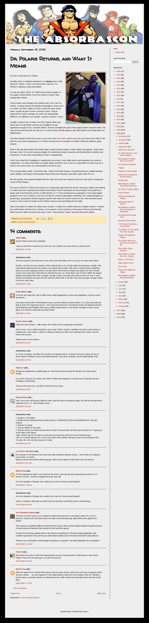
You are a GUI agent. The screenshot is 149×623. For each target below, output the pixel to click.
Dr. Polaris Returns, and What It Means (127, 154)
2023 (118, 82)
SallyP (18, 238)
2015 (118, 109)
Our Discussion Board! (127, 164)
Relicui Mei (120, 52)
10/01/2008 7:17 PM (24, 583)
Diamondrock (21, 397)
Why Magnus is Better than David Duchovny (127, 185)
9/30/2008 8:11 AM (23, 284)
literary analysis (29, 222)
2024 (118, 78)
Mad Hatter (61, 138)
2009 (118, 130)
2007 (118, 310)
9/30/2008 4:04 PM (23, 389)
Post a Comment (19, 588)
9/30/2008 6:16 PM (23, 443)
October (121, 143)
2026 (118, 71)
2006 (118, 314)
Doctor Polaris (22, 321)
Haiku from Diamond (126, 150)
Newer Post (15, 593)
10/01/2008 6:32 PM (24, 561)
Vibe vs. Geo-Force (125, 259)
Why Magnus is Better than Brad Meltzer (126, 276)
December (122, 136)
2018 (118, 99)
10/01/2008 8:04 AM (24, 505)
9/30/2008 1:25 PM (23, 360)
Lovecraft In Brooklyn (25, 451)
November (122, 140)
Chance (19, 552)
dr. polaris (20, 222)
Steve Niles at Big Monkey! (125, 249)
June (120, 289)
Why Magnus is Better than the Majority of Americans (126, 209)
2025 (118, 75)
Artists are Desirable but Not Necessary (127, 176)
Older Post (101, 593)
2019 (118, 95)
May (120, 292)
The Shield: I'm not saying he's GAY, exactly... (128, 231)
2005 (118, 317)
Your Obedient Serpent (25, 513)
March (121, 299)
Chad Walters (21, 292)
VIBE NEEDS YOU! (125, 263)
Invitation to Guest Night (127, 171)
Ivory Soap (122, 266)
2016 (118, 106)
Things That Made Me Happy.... (126, 197)
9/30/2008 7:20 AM (23, 249)
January (121, 306)
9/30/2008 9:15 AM (23, 313)
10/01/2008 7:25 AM (24, 485)
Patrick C (19, 368)
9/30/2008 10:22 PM (24, 463)
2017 (118, 102)
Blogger (85, 611)
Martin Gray (21, 471)
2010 (118, 126)
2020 (118, 92)
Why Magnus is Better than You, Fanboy (126, 255)
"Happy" (121, 168)
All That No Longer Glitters (128, 189)
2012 (118, 120)
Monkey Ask (123, 180)
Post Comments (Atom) (30, 598)
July (120, 285)
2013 (118, 116)
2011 (118, 123)
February (122, 303)
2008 (118, 133)
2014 (118, 113)
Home (58, 593)
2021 (118, 89)
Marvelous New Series (127, 221)
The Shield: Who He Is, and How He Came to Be (127, 243)
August (121, 282)
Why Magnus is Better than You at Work (126, 160)
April (120, 296)
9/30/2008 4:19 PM (23, 406)
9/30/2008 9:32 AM (23, 343)
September (123, 147)
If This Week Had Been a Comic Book (128, 225)
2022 (118, 85)
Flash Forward (123, 193)
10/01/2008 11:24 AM (24, 544)
